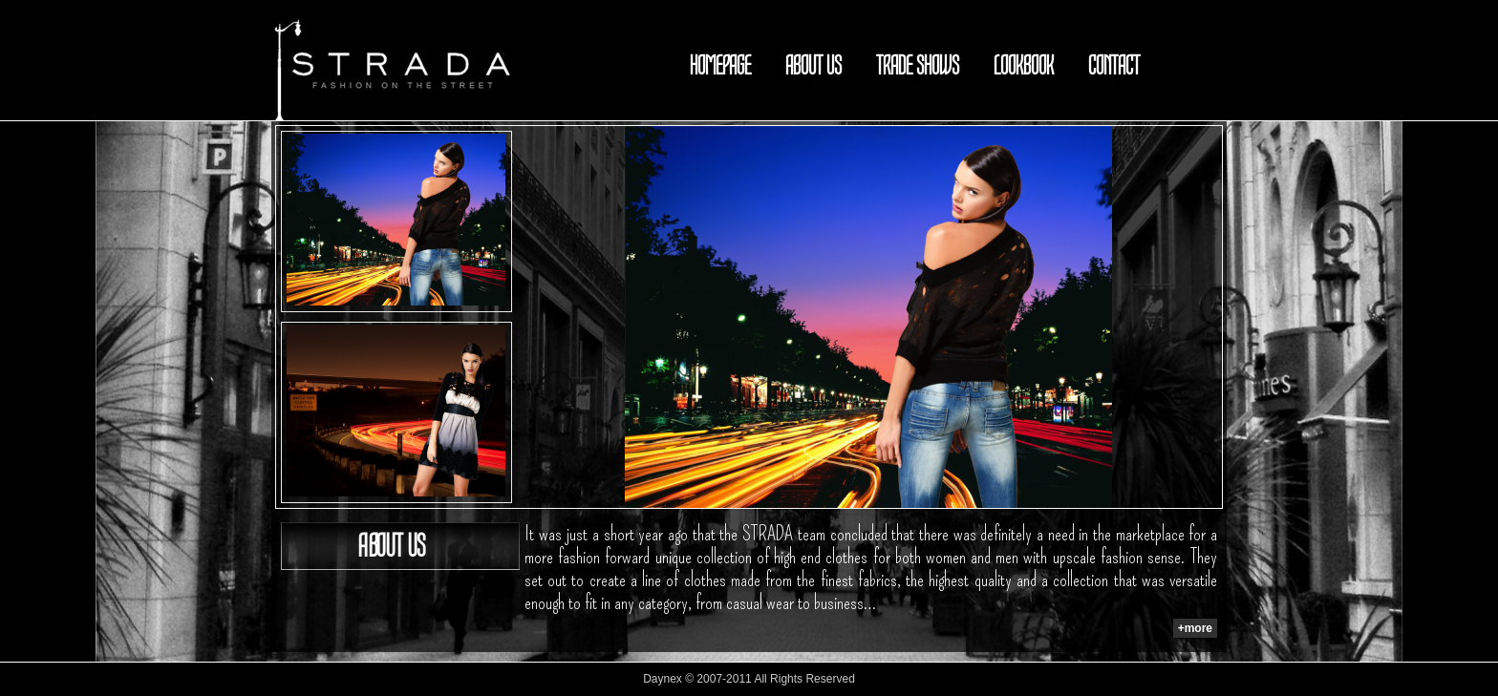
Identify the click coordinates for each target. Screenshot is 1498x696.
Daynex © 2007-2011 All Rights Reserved (749, 678)
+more (1195, 628)
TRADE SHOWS (917, 65)
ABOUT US (813, 65)
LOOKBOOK (1024, 65)
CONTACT (1114, 65)
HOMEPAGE (720, 65)
